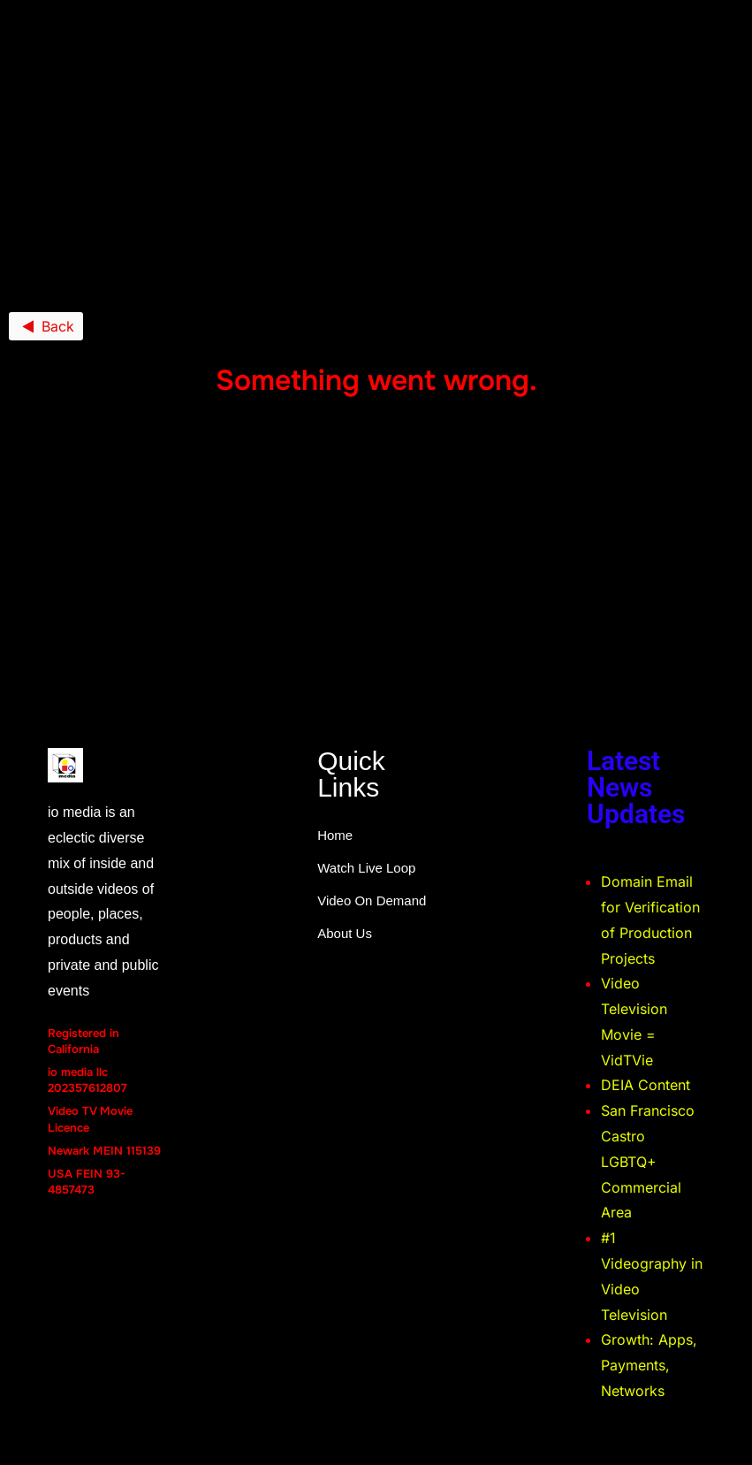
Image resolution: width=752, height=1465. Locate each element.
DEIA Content (645, 1085)
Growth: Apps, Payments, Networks (649, 1365)
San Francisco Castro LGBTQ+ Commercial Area (648, 1161)
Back (46, 326)
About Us (344, 933)
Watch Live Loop (366, 867)
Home (335, 835)
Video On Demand (371, 900)
